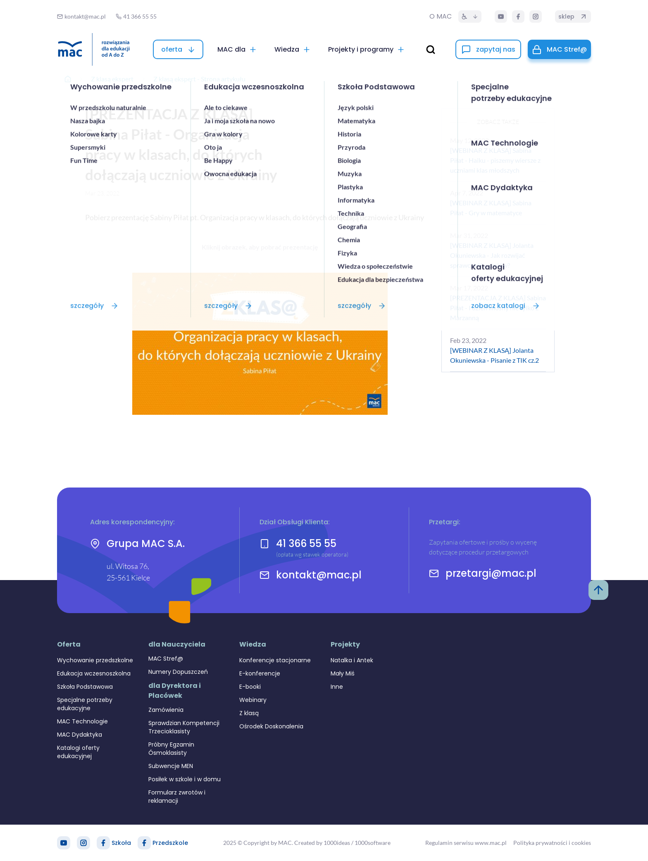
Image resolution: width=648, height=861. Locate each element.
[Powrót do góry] (598, 590)
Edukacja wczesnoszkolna (94, 673)
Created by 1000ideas (322, 842)
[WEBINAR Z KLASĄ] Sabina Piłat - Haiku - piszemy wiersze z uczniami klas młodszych (495, 160)
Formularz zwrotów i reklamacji (176, 796)
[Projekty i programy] (366, 49)
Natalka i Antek (352, 660)
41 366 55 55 (306, 543)
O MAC (440, 16)
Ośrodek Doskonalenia (271, 726)
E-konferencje (259, 673)
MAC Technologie (82, 721)
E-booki (250, 687)
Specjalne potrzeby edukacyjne (84, 704)
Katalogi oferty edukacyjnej (78, 752)
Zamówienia (165, 710)
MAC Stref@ (165, 658)
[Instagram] (535, 16)
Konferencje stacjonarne (275, 660)
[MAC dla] (237, 49)
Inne (337, 687)
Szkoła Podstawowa (85, 687)
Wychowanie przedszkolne (95, 660)
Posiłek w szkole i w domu (184, 779)
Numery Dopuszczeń (178, 672)
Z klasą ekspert (112, 79)
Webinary (253, 700)
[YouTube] (501, 16)
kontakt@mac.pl (319, 575)
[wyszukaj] (431, 50)
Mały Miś (343, 673)
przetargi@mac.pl (491, 573)
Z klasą (249, 713)
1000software (373, 842)
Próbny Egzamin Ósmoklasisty (171, 748)
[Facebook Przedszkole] (144, 842)
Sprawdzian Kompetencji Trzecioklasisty (183, 727)
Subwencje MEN (170, 766)
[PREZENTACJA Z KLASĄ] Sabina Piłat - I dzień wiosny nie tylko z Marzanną (498, 307)
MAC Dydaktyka (79, 734)
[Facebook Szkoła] (103, 842)
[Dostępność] (469, 16)
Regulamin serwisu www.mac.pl (466, 842)
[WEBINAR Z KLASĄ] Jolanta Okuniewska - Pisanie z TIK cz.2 (494, 355)
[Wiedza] (292, 49)
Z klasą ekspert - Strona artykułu (199, 79)
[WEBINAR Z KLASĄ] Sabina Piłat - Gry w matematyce (490, 207)
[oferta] (178, 49)
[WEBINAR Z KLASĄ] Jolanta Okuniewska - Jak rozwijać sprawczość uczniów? (492, 255)
